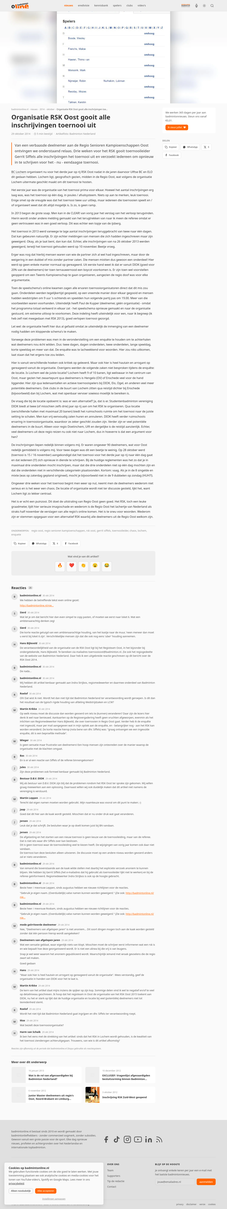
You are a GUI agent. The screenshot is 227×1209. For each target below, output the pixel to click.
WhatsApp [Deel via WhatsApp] (39, 543)
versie (202, 1204)
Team (110, 1170)
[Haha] (107, 566)
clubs (129, 5)
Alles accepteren (45, 1190)
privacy (179, 1204)
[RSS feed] (159, 1139)
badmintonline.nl (19, 109)
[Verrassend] (95, 566)
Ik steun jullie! (177, 127)
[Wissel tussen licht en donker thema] (204, 5)
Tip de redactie (115, 1181)
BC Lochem (18, 172)
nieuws (68, 5)
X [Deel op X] (55, 543)
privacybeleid (16, 1183)
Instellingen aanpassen (53, 1198)
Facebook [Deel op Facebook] (71, 543)
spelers (117, 5)
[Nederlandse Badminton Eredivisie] (185, 5)
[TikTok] (117, 1139)
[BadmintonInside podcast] (196, 5)
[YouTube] (138, 1139)
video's (142, 5)
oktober (50, 109)
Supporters (113, 1175)
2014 (42, 109)
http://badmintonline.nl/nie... (37, 605)
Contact (111, 1186)
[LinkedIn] (149, 1139)
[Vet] (60, 566)
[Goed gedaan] (83, 566)
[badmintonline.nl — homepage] (20, 5)
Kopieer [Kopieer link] (20, 543)
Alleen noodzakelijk (21, 1190)
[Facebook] (106, 1139)
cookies (212, 1204)
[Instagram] (127, 1139)
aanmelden (206, 1182)
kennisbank (101, 5)
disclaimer (191, 1204)
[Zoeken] (212, 5)
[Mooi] (72, 566)
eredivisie (83, 5)
